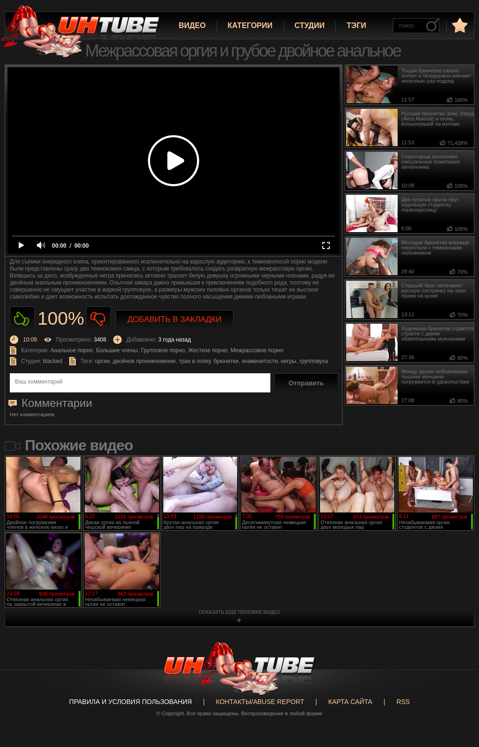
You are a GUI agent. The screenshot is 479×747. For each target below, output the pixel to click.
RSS (403, 701)
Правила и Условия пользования (130, 701)
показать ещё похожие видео (239, 612)
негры (288, 361)
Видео (192, 25)
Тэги (356, 25)
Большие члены (117, 350)
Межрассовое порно (257, 350)
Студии (310, 25)
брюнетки (226, 361)
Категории (250, 25)
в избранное (459, 25)
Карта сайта (350, 701)
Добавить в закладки (175, 319)
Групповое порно (163, 350)
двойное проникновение (144, 361)
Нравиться (22, 318)
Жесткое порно (207, 350)
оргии (102, 361)
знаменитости (259, 361)
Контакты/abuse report (260, 701)
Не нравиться (98, 318)
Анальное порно (72, 350)
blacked (52, 361)
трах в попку (194, 361)
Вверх (458, 704)
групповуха (313, 361)
